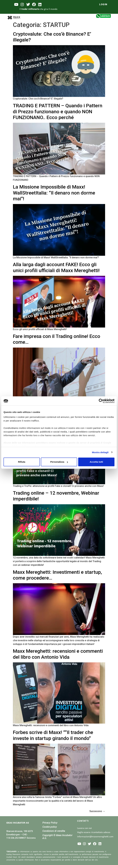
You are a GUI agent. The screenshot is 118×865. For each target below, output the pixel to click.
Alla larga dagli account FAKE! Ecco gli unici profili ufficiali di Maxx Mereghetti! (56, 267)
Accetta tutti (96, 462)
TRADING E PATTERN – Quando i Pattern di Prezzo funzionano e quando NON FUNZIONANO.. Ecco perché (57, 111)
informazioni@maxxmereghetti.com (95, 836)
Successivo (97, 811)
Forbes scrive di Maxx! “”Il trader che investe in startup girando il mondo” (53, 735)
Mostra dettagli (100, 452)
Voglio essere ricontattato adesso (93, 832)
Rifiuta (21, 462)
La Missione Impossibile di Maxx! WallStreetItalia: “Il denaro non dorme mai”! (54, 193)
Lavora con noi (84, 828)
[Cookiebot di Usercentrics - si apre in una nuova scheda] (101, 401)
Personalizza (59, 462)
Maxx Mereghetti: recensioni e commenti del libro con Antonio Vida (58, 654)
